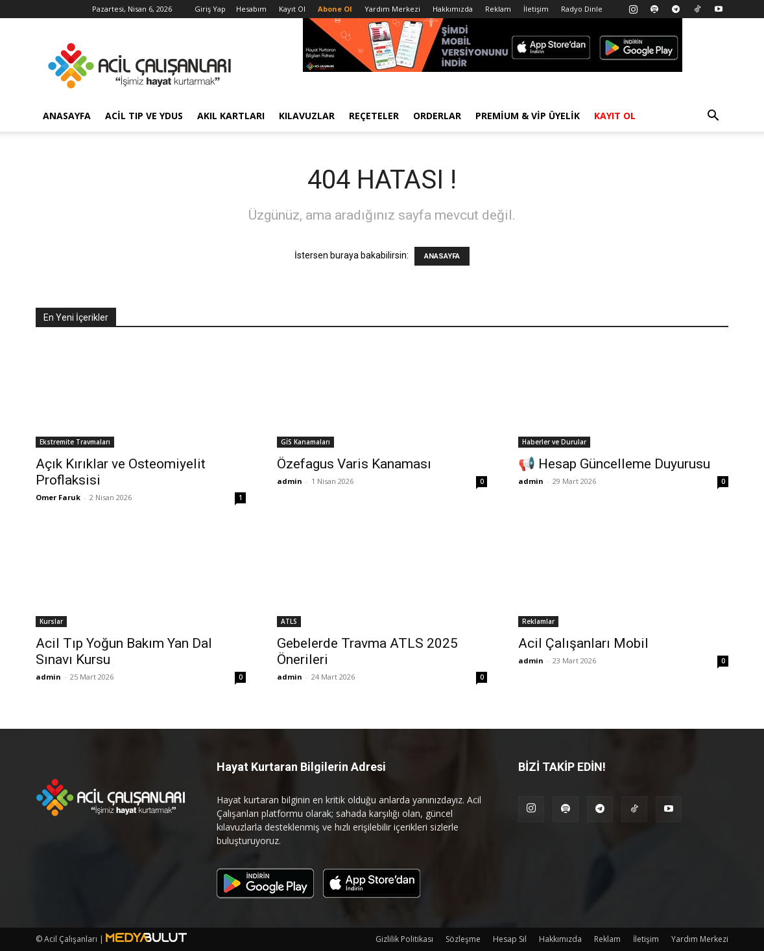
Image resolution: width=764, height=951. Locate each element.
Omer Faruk (58, 497)
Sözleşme (463, 939)
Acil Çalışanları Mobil (583, 643)
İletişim (536, 9)
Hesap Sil (510, 939)
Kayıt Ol (292, 9)
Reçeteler (374, 115)
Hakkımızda (453, 9)
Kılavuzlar (307, 115)
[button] (712, 117)
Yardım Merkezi (392, 9)
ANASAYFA (442, 256)
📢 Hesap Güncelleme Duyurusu (614, 464)
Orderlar (437, 115)
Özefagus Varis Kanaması (354, 464)
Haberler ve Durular (554, 441)
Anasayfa (67, 115)
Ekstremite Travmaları (75, 441)
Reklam (498, 9)
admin (289, 481)
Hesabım (251, 9)
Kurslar (51, 621)
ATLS (289, 621)
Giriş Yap (210, 9)
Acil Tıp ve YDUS (144, 115)
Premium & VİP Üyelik (527, 115)
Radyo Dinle (582, 9)
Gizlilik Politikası (404, 939)
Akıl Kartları (231, 115)
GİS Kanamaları (305, 441)
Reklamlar (538, 621)
